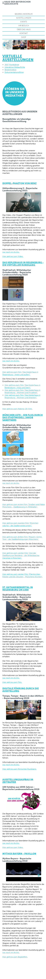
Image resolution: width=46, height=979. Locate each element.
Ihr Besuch (23, 26)
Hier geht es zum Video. (12, 256)
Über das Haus (24, 29)
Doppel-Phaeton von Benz (19, 183)
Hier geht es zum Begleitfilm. (15, 957)
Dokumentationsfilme (14, 72)
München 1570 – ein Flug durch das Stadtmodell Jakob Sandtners (22, 417)
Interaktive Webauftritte (15, 67)
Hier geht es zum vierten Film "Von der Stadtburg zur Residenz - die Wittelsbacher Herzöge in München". (20, 555)
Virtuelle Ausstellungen (17, 58)
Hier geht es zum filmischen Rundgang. (19, 769)
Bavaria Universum (24, 14)
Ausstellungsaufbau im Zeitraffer (17, 780)
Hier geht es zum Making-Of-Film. (17, 409)
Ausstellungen (23, 18)
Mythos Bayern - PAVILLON (19, 853)
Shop (23, 37)
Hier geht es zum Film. (12, 682)
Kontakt (23, 33)
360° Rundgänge (12, 65)
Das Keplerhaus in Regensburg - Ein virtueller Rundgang (23, 263)
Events (23, 22)
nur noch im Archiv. (11, 252)
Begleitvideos (10, 70)
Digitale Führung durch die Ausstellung (20, 689)
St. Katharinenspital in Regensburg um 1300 (17, 588)
